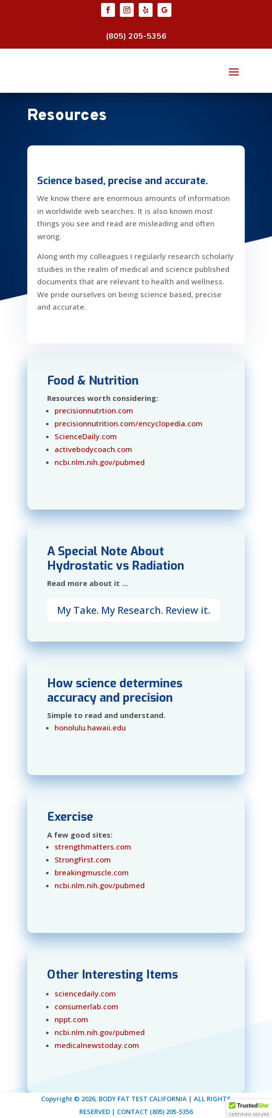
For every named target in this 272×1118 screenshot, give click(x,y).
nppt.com (71, 1019)
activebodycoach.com (93, 449)
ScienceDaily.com (85, 436)
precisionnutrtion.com (93, 410)
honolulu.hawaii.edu (90, 727)
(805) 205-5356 (136, 36)
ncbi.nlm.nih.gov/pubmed (99, 462)
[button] (249, 1108)
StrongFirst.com (82, 859)
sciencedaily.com (85, 993)
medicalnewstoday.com (96, 1045)
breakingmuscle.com (91, 872)
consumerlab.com (86, 1006)
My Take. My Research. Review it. (133, 610)
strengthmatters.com (92, 847)
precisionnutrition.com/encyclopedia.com (128, 423)
